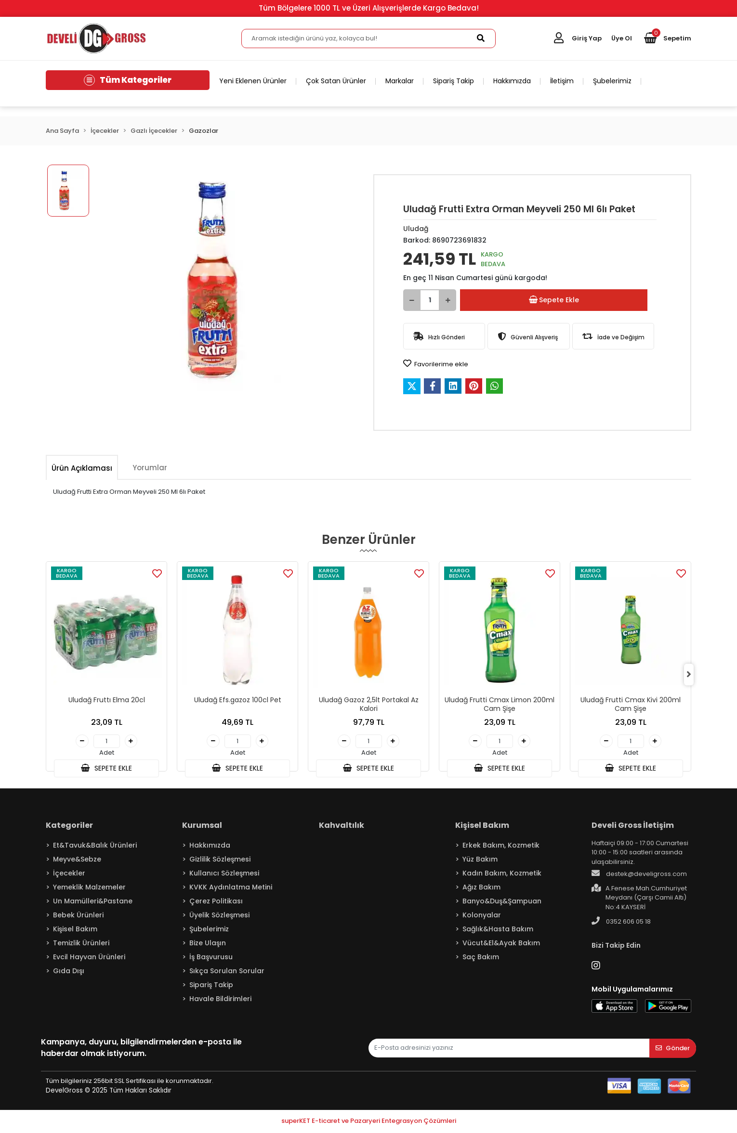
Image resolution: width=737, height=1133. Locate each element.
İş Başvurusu (211, 958)
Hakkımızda (512, 81)
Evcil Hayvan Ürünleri (89, 958)
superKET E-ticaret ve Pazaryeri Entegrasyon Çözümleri (368, 1122)
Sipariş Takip (453, 81)
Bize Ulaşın (207, 944)
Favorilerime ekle (435, 364)
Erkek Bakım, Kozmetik (501, 846)
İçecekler (69, 874)
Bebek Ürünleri (78, 916)
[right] (691, 671)
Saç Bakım (480, 958)
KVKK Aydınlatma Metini (230, 888)
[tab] (82, 468)
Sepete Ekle (554, 300)
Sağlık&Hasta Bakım (497, 930)
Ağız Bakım (481, 888)
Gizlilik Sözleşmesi (219, 860)
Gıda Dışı (68, 972)
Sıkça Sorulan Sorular (226, 972)
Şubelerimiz (612, 81)
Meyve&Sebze (77, 860)
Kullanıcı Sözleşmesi (224, 874)
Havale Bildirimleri (220, 1000)
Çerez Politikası (216, 902)
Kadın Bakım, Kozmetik (501, 874)
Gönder (673, 1050)
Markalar (399, 81)
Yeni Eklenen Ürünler (253, 81)
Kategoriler (69, 826)
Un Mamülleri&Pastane (92, 902)
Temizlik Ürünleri (81, 944)
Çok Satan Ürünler (336, 81)
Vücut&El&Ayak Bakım (501, 944)
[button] (667, 38)
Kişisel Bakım (75, 930)
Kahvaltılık (341, 826)
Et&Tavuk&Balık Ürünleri (95, 846)
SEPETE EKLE (106, 769)
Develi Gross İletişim (633, 826)
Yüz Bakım (480, 860)
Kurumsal (202, 826)
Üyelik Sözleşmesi (219, 916)
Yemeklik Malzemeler (89, 888)
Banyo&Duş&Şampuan (501, 902)
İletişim (562, 81)
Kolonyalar (481, 916)
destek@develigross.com (639, 875)
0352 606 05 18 (621, 923)
